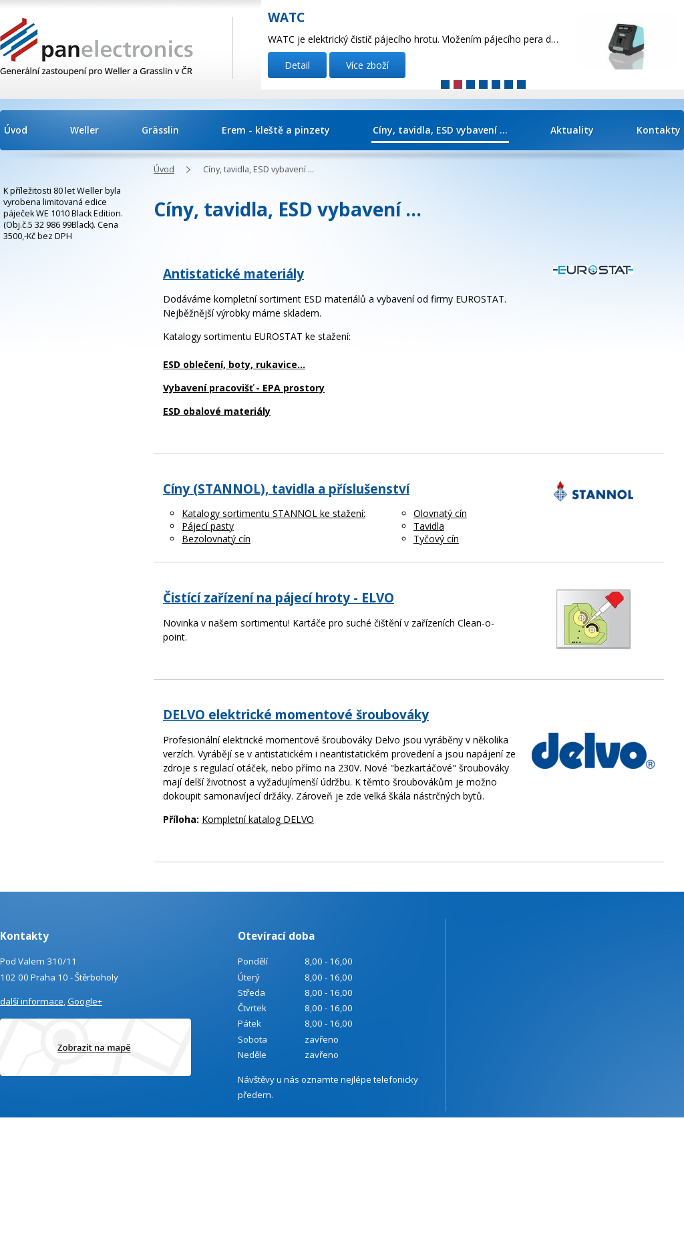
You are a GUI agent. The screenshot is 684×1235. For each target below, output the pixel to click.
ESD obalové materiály (217, 411)
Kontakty (659, 130)
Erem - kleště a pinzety (276, 130)
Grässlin (160, 130)
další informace (31, 1001)
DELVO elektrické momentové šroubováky (296, 714)
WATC (286, 17)
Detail (297, 65)
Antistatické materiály (233, 274)
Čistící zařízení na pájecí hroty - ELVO (278, 597)
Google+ (84, 1001)
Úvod (15, 130)
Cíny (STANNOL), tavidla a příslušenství (286, 489)
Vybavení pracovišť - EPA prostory (244, 387)
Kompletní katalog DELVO (258, 819)
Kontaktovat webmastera (657, 1137)
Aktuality (572, 130)
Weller (84, 130)
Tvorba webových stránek (629, 1155)
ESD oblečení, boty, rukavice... (234, 364)
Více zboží (367, 65)
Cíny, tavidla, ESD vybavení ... (440, 130)
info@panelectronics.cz (113, 1173)
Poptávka (66, 1209)
